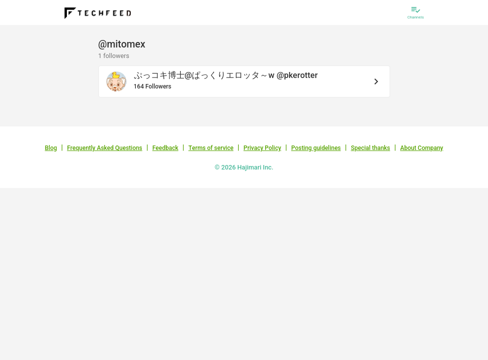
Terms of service (210, 148)
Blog (51, 148)
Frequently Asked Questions (104, 148)
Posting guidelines (316, 148)
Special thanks (370, 148)
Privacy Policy (262, 148)
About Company (421, 148)
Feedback (165, 148)
